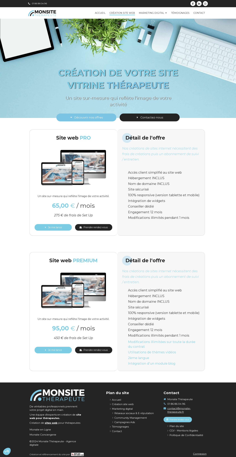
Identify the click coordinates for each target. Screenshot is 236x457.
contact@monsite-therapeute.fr (179, 410)
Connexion (199, 453)
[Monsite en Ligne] (40, 429)
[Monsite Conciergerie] (43, 434)
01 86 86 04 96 (176, 403)
